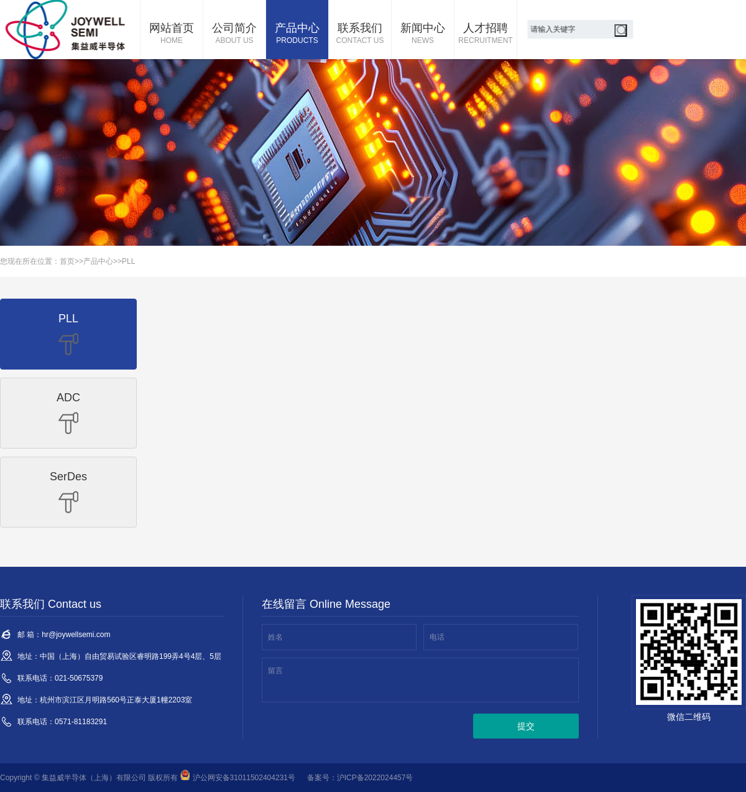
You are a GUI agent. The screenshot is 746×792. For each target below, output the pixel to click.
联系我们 (360, 34)
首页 (67, 261)
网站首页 (171, 34)
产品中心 (297, 34)
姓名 (275, 637)
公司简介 (234, 34)
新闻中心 (423, 34)
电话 (437, 637)
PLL (128, 261)
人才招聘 (485, 34)
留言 (275, 670)
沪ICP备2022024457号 (375, 777)
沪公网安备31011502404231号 (237, 777)
